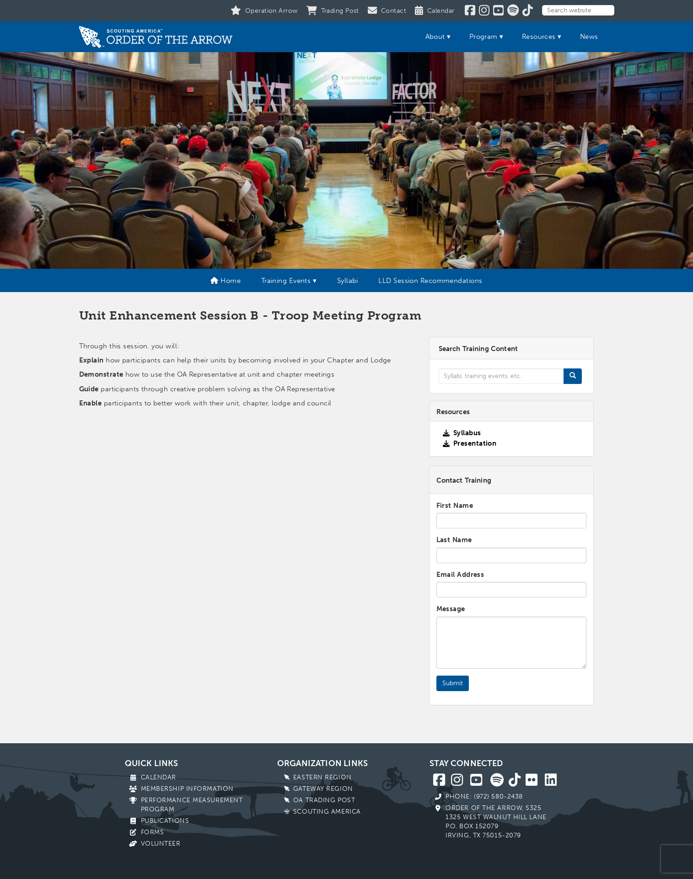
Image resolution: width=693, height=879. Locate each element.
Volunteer (161, 843)
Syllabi (347, 281)
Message (450, 609)
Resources (539, 36)
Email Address (460, 574)
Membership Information (187, 789)
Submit (452, 683)
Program (483, 36)
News (589, 36)
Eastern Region (322, 777)
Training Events (286, 281)
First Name (454, 505)
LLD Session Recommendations (430, 281)
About (435, 36)
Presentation (474, 443)
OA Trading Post (324, 800)
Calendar (158, 777)
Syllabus (467, 433)
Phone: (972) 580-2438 (484, 796)
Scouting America (327, 811)
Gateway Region (323, 789)
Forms (152, 832)
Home (225, 281)
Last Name (454, 540)
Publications (165, 821)
